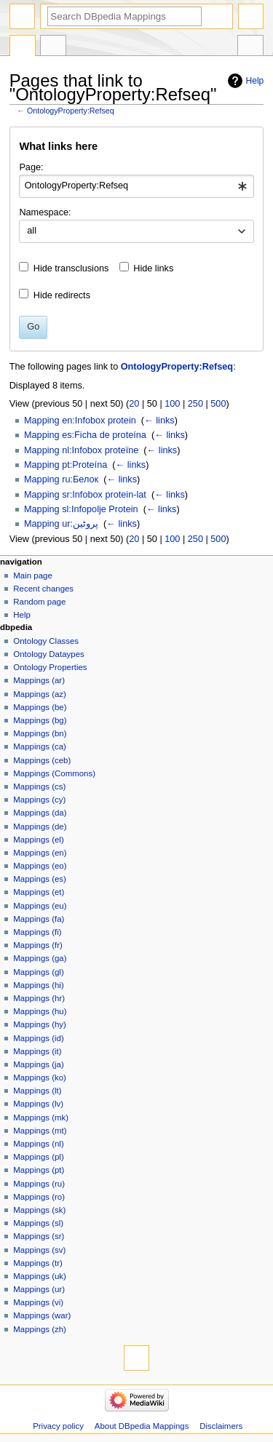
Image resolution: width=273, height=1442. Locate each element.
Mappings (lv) (38, 1103)
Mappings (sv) (39, 1250)
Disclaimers (220, 1426)
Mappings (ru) (39, 1183)
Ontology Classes (46, 641)
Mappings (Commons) (54, 773)
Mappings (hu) (39, 1011)
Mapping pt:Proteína (65, 465)
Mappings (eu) (39, 905)
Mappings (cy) (39, 799)
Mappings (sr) (38, 1236)
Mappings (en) (39, 852)
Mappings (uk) (39, 1276)
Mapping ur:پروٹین (61, 524)
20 (134, 404)
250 (195, 404)
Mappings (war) (42, 1315)
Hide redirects (61, 295)
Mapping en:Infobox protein (80, 420)
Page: (31, 167)
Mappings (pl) (38, 1156)
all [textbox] (31, 231)
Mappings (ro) (39, 1196)
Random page (39, 601)
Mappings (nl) (38, 1143)
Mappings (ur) (39, 1289)
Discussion (53, 47)
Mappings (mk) (40, 1117)
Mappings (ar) (39, 680)
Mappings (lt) (37, 1090)
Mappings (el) (38, 839)
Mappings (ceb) (42, 760)
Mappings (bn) (39, 733)
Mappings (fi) (37, 932)
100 (172, 404)
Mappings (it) (37, 1051)
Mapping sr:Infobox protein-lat (85, 495)
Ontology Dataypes (48, 654)
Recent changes (43, 588)
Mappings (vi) (38, 1302)
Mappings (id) (38, 1038)
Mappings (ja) (38, 1064)
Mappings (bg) (39, 720)
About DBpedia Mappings (142, 1426)
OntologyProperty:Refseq (70, 110)
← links (159, 420)
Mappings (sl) (38, 1223)
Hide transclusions (71, 268)
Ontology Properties (50, 667)
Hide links (153, 268)
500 (218, 404)
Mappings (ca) (39, 746)
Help (255, 81)
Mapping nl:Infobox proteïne (81, 450)
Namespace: (45, 212)
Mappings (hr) (39, 998)
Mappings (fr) (37, 945)
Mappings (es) (39, 879)
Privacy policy (58, 1426)
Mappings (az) (39, 694)
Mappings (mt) (39, 1130)
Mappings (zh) (39, 1329)
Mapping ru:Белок (61, 479)
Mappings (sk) (39, 1210)
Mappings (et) (38, 892)
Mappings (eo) (39, 865)
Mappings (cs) (39, 786)
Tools (250, 47)
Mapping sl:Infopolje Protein (81, 509)
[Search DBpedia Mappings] (124, 16)
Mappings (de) (39, 826)
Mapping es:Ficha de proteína (85, 435)
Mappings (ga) (39, 958)
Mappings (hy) (39, 1024)
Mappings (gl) (38, 972)
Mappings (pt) (38, 1170)
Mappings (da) (39, 812)
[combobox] (136, 186)
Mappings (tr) (37, 1263)
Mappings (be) (39, 707)
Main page (32, 575)
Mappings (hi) (38, 985)
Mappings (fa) (38, 919)
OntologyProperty (22, 47)
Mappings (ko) (39, 1077)
